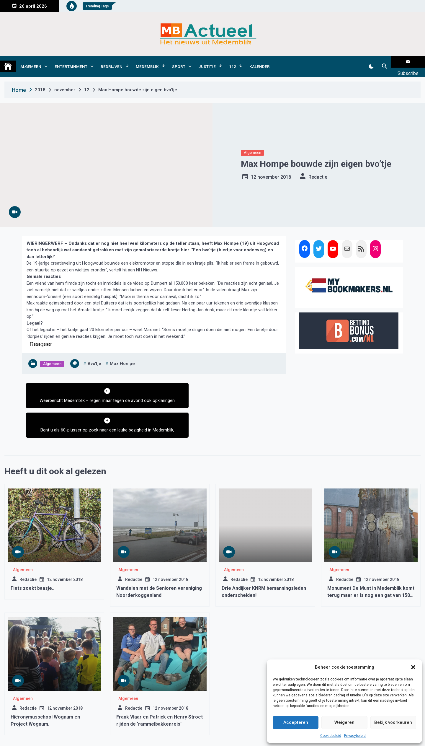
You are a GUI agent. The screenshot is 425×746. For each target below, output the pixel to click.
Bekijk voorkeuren (393, 722)
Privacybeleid (355, 736)
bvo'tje (94, 354)
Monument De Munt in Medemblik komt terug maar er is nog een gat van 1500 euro (370, 563)
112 (232, 61)
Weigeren (344, 722)
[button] (413, 667)
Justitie (207, 61)
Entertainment (71, 61)
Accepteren (295, 722)
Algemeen (30, 61)
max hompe (122, 354)
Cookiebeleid (330, 736)
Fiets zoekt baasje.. (32, 556)
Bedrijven (111, 61)
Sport (178, 61)
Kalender (259, 61)
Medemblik (147, 61)
